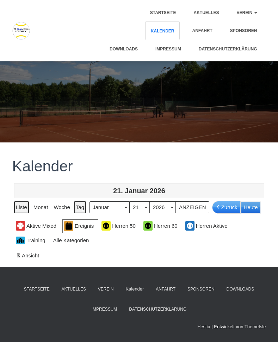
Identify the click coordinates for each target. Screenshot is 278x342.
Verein (246, 12)
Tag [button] (79, 207)
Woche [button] (62, 207)
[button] (72, 240)
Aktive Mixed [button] (36, 226)
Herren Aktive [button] (206, 226)
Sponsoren (243, 30)
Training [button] (30, 240)
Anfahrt (202, 30)
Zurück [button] (226, 207)
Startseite (163, 12)
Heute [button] (250, 207)
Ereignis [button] (79, 226)
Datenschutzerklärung (228, 49)
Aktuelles (206, 12)
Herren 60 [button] (160, 226)
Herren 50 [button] (118, 226)
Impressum (168, 49)
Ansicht (28, 256)
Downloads (124, 49)
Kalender (162, 31)
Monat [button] (40, 207)
